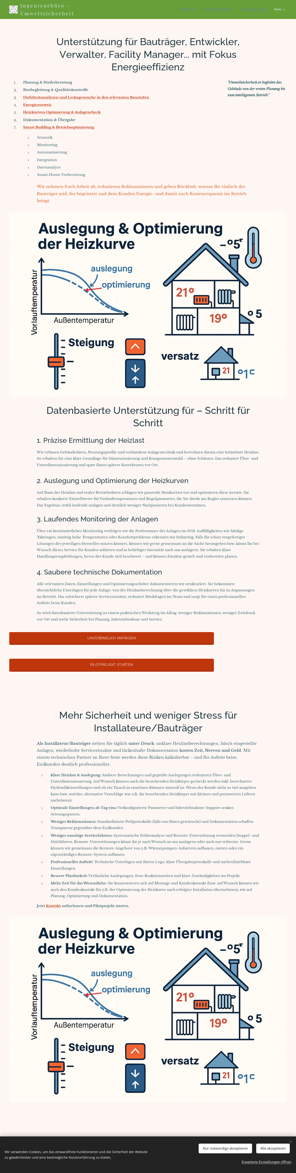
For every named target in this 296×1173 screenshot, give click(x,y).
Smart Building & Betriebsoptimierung (58, 127)
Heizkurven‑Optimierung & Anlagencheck (62, 112)
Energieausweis (37, 105)
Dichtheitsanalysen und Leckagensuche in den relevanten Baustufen (86, 97)
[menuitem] (130, 9)
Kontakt (53, 906)
